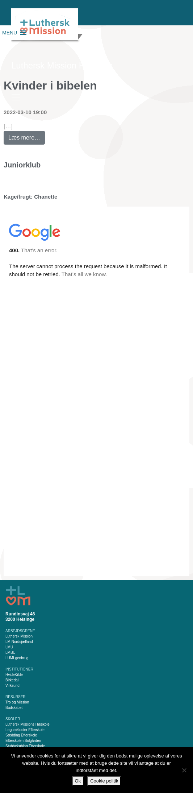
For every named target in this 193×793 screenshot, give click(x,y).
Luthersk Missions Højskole (27, 724)
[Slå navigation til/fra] (16, 97)
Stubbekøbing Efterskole (25, 746)
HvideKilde (14, 675)
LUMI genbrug (16, 658)
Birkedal (11, 680)
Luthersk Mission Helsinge (62, 65)
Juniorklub (22, 165)
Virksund (12, 686)
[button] (9, 32)
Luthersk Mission (19, 636)
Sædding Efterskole (21, 735)
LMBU (10, 653)
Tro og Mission (17, 702)
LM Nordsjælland (19, 642)
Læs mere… (26, 136)
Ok (78, 781)
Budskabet (13, 708)
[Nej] (184, 770)
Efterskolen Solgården (23, 741)
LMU (9, 647)
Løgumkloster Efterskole (25, 730)
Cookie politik (104, 781)
